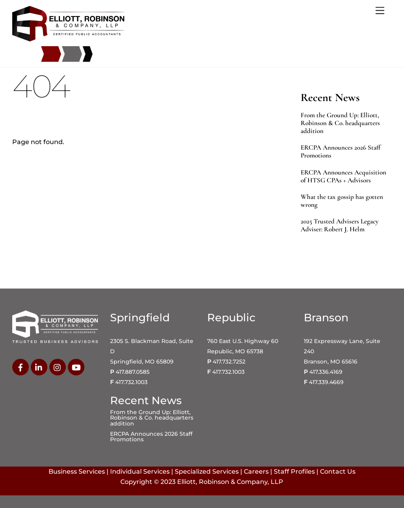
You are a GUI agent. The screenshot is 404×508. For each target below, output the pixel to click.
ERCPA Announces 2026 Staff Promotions (340, 151)
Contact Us (337, 471)
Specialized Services (207, 471)
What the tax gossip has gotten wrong (342, 201)
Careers (256, 471)
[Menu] (380, 11)
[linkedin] (39, 366)
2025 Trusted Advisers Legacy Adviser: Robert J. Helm (339, 225)
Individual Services (140, 471)
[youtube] (76, 366)
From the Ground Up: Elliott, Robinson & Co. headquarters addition (340, 123)
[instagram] (57, 366)
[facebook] (20, 366)
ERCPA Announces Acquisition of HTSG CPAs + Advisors (343, 176)
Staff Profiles (294, 471)
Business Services (77, 471)
